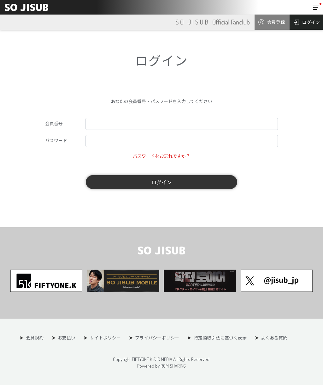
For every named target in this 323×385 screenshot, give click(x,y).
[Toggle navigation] (316, 7)
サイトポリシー (105, 337)
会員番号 (54, 123)
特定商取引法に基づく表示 (219, 337)
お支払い (67, 337)
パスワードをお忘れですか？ (161, 156)
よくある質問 (274, 337)
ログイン (161, 182)
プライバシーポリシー (157, 337)
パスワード (56, 140)
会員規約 (35, 337)
